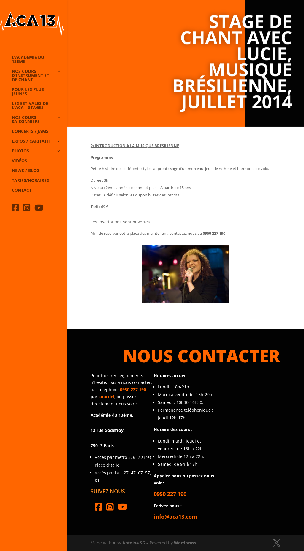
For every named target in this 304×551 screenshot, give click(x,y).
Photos (20, 151)
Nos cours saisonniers (26, 119)
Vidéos (19, 161)
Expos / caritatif (31, 141)
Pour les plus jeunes (28, 91)
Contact (21, 190)
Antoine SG (133, 543)
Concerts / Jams (30, 131)
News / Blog (25, 171)
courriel (106, 396)
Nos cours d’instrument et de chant (30, 75)
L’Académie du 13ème (28, 59)
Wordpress (185, 543)
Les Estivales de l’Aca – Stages (30, 105)
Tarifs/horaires (30, 180)
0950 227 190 (133, 389)
